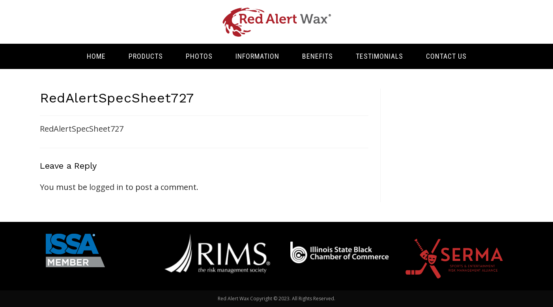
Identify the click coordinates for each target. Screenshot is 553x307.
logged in (106, 187)
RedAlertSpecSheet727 (81, 128)
